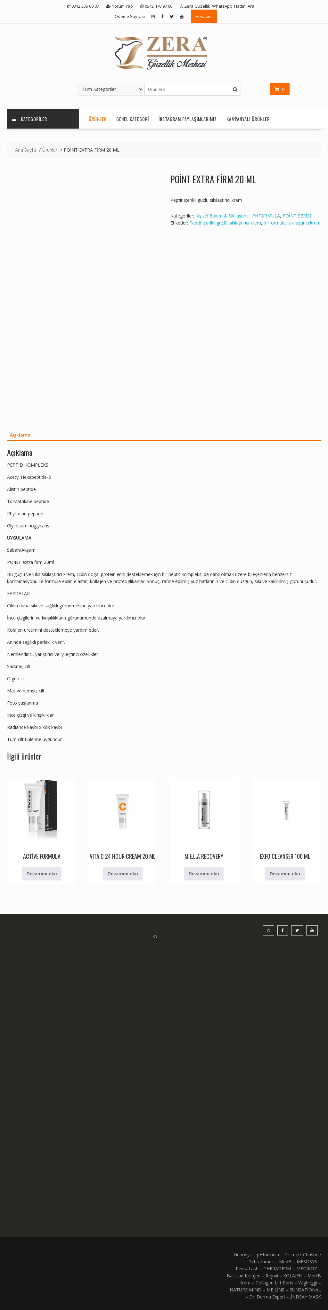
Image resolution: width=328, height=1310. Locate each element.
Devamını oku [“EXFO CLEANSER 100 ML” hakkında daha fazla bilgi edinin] (285, 874)
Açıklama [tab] (20, 435)
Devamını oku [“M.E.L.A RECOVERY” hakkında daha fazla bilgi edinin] (204, 874)
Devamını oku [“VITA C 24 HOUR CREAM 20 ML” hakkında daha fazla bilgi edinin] (123, 874)
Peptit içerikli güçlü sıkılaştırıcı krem (225, 223)
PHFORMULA (266, 216)
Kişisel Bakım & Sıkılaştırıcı (222, 216)
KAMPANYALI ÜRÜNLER (248, 118)
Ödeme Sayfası (130, 16)
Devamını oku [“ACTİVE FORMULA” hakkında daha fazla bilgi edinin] (42, 874)
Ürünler (98, 118)
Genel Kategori (132, 118)
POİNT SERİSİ (297, 216)
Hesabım (204, 16)
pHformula (275, 223)
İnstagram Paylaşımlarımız (188, 118)
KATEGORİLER (29, 118)
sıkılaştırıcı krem (304, 223)
